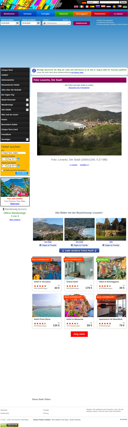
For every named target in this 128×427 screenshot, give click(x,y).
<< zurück (73, 165)
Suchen (22, 173)
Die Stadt (47, 242)
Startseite (4, 410)
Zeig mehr (79, 334)
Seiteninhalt (5, 413)
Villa (111, 242)
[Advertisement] (64, 47)
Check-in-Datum (7, 20)
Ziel (2, 150)
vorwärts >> (84, 165)
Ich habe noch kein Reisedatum (15, 170)
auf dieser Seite (77, 72)
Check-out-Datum (29, 20)
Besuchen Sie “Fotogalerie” (79, 88)
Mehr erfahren (15, 220)
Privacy (46, 413)
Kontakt (46, 410)
